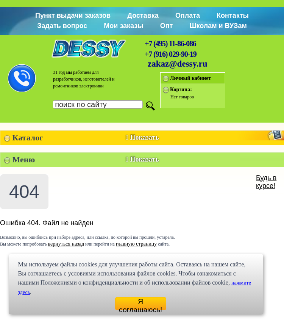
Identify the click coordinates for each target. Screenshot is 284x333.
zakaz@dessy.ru (178, 63)
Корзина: (181, 89)
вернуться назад (66, 244)
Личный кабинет (190, 78)
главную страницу (136, 244)
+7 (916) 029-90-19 (170, 54)
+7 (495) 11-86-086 (170, 43)
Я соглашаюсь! (140, 303)
